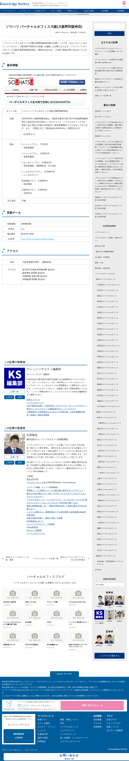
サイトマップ (31, 750)
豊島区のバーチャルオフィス (107, 368)
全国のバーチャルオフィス (106, 412)
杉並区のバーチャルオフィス (107, 362)
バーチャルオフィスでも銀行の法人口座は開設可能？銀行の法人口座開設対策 (109, 70)
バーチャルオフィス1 (36, 533)
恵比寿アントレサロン (103, 111)
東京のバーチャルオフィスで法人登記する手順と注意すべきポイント (109, 88)
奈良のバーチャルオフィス (107, 506)
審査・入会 (99, 263)
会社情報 (105, 11)
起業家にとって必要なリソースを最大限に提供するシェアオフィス (55, 490)
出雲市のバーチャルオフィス (108, 523)
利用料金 (42, 741)
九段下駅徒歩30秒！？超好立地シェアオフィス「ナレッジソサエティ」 (57, 406)
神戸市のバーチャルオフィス (108, 495)
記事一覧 (15, 392)
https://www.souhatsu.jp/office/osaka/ (37, 239)
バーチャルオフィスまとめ (105, 274)
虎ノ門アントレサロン (103, 117)
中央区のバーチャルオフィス (107, 290)
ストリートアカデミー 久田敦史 (41, 524)
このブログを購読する (109, 656)
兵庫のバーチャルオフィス (107, 489)
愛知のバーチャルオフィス (107, 467)
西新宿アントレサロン (103, 136)
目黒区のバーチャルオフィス (107, 334)
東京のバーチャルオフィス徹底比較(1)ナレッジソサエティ (51, 409)
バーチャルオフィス (8, 11)
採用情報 (121, 11)
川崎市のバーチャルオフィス (108, 434)
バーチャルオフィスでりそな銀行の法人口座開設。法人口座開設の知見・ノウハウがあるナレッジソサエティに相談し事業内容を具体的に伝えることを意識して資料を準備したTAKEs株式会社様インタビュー (109, 165)
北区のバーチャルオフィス (107, 373)
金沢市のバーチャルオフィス (108, 451)
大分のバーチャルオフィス (107, 550)
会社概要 (97, 720)
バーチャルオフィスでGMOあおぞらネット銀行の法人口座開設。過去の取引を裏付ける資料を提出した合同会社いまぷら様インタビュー (109, 126)
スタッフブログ (114, 723)
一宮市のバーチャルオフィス (108, 473)
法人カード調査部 (34, 530)
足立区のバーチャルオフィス (107, 395)
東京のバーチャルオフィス (106, 279)
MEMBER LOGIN (18, 736)
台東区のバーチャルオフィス (107, 312)
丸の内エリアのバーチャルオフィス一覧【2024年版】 (109, 207)
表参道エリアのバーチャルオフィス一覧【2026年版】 (109, 198)
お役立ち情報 (89, 11)
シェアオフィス (24, 11)
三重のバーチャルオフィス (107, 478)
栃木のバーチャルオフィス (107, 417)
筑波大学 (30, 479)
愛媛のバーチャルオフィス (107, 528)
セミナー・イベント (47, 727)
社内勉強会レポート (35, 521)
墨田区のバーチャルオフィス (107, 318)
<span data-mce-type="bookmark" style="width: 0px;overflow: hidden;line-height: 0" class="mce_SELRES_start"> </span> (45, 318)
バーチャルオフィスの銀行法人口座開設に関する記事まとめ (109, 61)
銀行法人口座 (100, 246)
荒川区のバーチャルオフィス (107, 379)
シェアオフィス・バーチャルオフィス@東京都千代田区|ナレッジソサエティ (24, 14)
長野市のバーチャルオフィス (108, 462)
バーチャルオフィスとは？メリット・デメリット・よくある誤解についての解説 (109, 51)
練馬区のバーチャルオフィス (107, 390)
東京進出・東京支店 (102, 268)
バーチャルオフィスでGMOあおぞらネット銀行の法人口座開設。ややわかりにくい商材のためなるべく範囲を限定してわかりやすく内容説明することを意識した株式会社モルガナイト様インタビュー (109, 185)
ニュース (42, 730)
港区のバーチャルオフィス (107, 296)
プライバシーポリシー (12, 750)
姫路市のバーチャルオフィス (108, 500)
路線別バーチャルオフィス (106, 556)
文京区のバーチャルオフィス (107, 307)
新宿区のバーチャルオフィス (107, 301)
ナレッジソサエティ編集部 (99, 621)
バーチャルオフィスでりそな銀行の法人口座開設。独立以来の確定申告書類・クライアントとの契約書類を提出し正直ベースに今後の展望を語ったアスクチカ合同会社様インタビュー (109, 147)
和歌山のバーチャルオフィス (107, 512)
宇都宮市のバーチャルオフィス (109, 423)
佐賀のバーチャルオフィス (107, 539)
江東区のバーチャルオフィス (107, 323)
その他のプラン (40, 11)
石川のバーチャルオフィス (107, 445)
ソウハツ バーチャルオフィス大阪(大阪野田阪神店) (74, 14)
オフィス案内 (56, 11)
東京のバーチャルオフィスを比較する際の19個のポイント (109, 80)
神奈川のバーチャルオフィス (107, 429)
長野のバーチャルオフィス (107, 456)
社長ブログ (112, 720)
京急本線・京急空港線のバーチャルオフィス (110, 562)
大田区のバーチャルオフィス (107, 340)
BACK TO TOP (64, 674)
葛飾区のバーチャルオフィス (107, 401)
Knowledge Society (118, 749)
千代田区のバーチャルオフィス (108, 285)
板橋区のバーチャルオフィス (107, 384)
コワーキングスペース (70, 741)
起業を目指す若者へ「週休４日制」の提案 (44, 518)
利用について (72, 11)
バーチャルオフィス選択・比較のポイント (109, 239)
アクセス (97, 723)
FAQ (62, 723)
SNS (20, 397)
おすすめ (98, 570)
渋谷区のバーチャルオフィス (107, 351)
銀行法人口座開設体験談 (105, 252)
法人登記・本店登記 (102, 257)
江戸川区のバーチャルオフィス (108, 406)
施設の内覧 (43, 738)
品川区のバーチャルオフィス (107, 329)
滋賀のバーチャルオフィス (107, 484)
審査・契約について (69, 720)
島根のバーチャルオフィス (107, 517)
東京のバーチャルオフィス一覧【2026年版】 (73, 558)
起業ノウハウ (113, 727)
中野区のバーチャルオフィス (107, 357)
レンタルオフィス (68, 734)
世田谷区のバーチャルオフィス (108, 346)
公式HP (9, 397)
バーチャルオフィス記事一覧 (45, 559)
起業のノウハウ (33, 400)
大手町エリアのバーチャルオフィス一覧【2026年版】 (109, 215)
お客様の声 (43, 734)
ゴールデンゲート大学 (36, 482)
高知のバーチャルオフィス (107, 534)
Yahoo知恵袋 (32, 527)
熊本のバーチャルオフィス (107, 545)
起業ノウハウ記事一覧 (103, 96)
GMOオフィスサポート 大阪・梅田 (17, 558)
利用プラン (43, 720)
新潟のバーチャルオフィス (107, 440)
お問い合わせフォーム (92, 705)
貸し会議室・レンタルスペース (74, 738)
